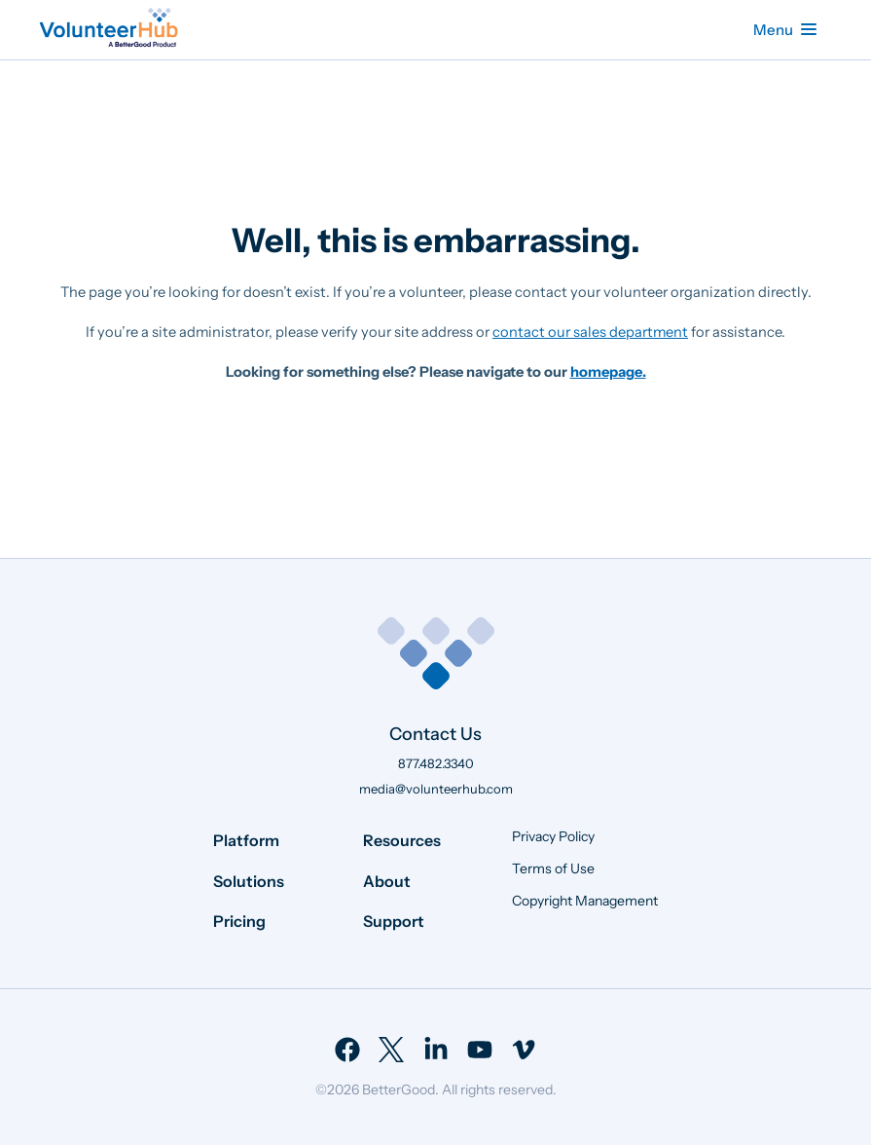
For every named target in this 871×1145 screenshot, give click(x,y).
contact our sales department (590, 332)
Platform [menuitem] (246, 840)
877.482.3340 (436, 763)
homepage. (608, 372)
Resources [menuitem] (402, 840)
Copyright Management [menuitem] (585, 900)
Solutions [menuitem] (248, 881)
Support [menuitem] (393, 921)
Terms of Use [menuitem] (553, 868)
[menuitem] (347, 1049)
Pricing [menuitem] (239, 921)
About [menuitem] (387, 881)
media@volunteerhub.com (436, 788)
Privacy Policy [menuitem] (553, 836)
